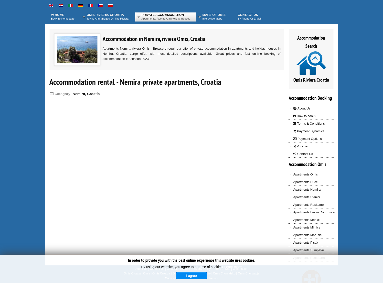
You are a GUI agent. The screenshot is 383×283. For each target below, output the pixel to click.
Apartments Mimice (306, 227)
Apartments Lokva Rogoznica (314, 212)
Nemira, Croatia (86, 94)
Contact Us (303, 154)
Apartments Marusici (307, 235)
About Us (301, 108)
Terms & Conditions (309, 123)
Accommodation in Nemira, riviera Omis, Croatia (154, 39)
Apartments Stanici (306, 197)
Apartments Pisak (305, 242)
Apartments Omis (305, 174)
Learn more (233, 267)
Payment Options (307, 139)
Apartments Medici (306, 220)
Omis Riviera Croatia (311, 80)
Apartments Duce (305, 182)
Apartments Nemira (306, 189)
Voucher (300, 146)
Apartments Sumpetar (308, 250)
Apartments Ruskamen (309, 205)
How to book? (304, 116)
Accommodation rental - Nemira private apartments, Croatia (135, 82)
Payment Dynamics (308, 131)
